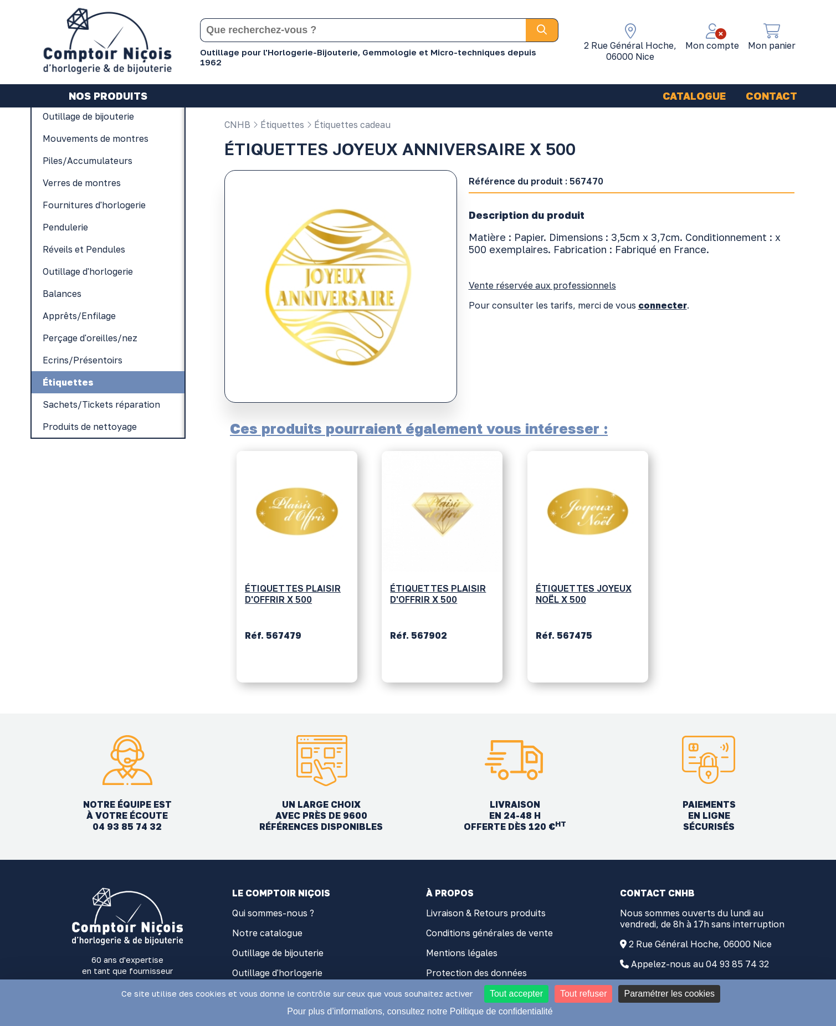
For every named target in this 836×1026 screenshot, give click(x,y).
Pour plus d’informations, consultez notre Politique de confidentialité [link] (419, 1011)
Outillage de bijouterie (278, 952)
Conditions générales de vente (489, 932)
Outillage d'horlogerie (277, 972)
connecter (662, 305)
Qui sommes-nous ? (273, 913)
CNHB (237, 124)
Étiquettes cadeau (348, 124)
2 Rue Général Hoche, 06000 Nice (700, 944)
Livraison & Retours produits (486, 913)
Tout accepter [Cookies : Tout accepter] (516, 993)
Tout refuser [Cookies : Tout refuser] (583, 993)
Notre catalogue (267, 932)
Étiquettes (278, 124)
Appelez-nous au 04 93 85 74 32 (700, 963)
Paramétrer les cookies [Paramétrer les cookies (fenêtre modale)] (669, 993)
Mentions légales (462, 952)
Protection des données (476, 972)
